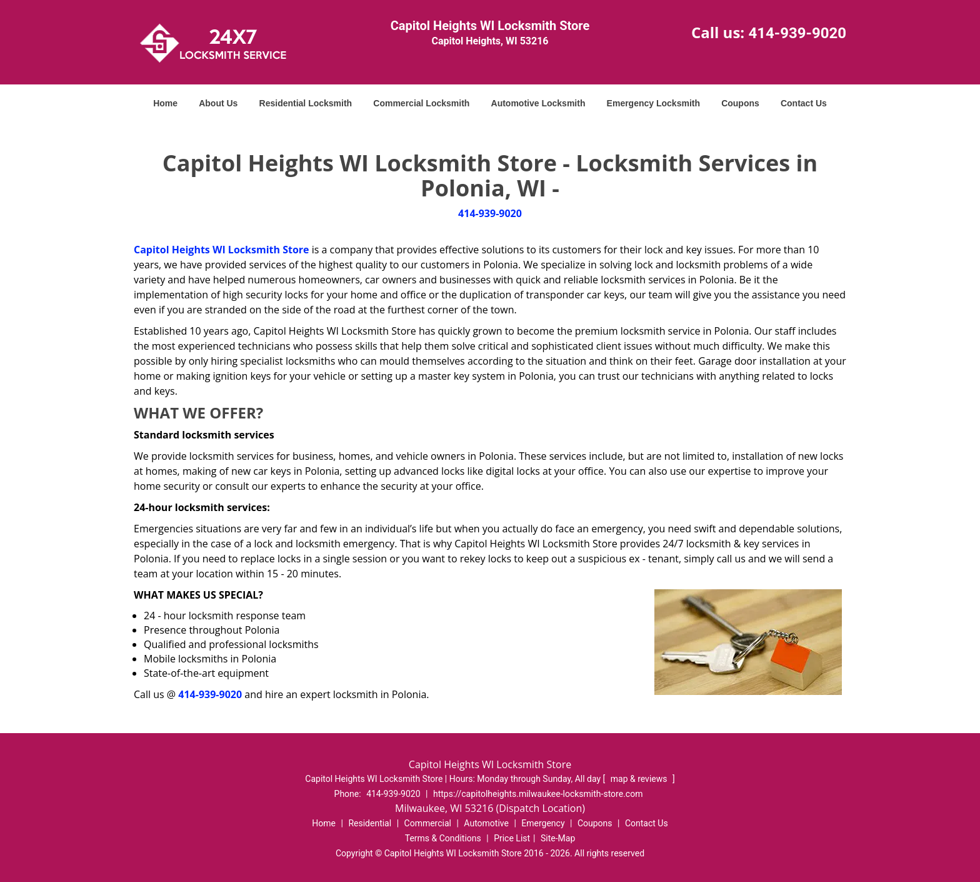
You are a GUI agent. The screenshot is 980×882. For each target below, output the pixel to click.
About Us (218, 103)
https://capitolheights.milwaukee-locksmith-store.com (538, 794)
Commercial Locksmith (421, 103)
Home (165, 103)
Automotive (486, 823)
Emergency (542, 823)
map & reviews (640, 779)
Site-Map (558, 838)
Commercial (427, 823)
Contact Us (804, 103)
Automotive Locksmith (538, 103)
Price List (512, 838)
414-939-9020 (797, 33)
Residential (369, 823)
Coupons (740, 103)
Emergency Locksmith (653, 103)
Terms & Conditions (443, 838)
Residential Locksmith (305, 103)
